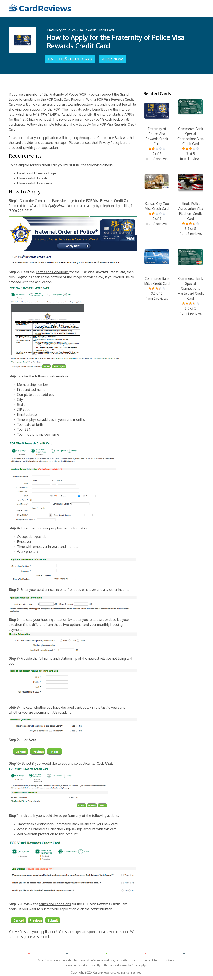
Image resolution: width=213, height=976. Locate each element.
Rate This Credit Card (71, 57)
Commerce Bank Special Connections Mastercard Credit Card (190, 280)
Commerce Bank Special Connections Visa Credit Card (190, 128)
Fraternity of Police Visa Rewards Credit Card (80, 29)
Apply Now (113, 57)
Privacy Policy (109, 141)
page (70, 199)
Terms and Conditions (52, 270)
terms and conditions (55, 902)
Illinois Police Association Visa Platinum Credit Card (190, 203)
